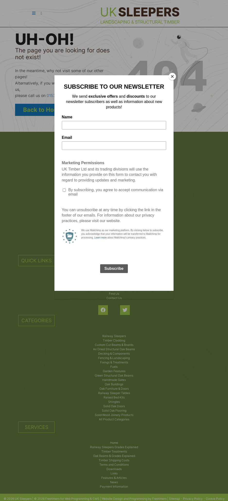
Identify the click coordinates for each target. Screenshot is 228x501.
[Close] (172, 76)
